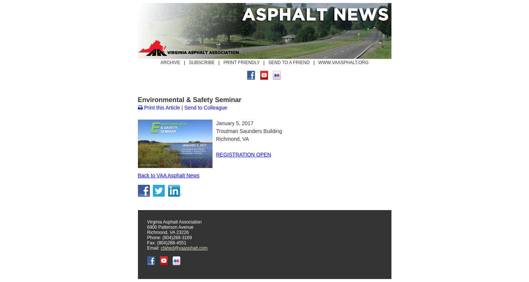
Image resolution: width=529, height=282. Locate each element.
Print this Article (159, 108)
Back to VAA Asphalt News (169, 175)
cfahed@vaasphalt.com (184, 248)
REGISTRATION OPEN (243, 155)
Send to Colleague (205, 108)
